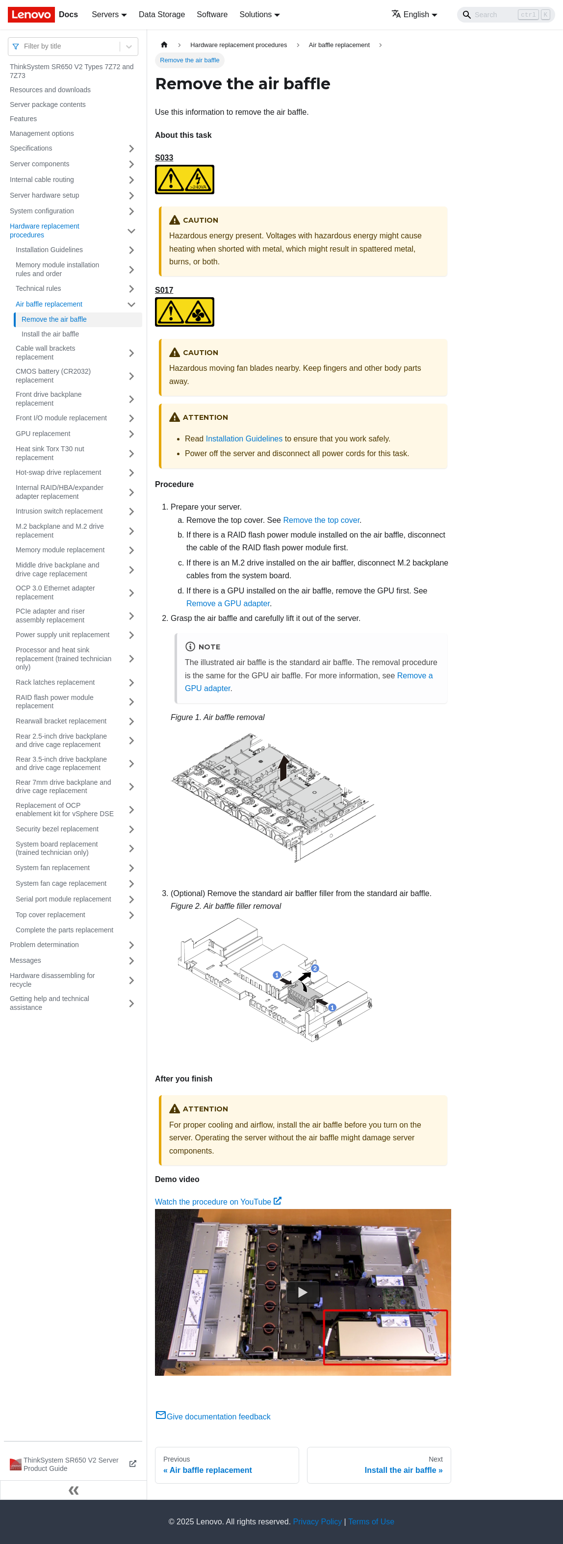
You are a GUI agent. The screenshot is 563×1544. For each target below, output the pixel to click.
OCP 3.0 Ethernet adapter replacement (55, 592)
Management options (42, 133)
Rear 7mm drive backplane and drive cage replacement (63, 786)
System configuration (42, 211)
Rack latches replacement (55, 682)
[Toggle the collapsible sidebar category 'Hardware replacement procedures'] (131, 230)
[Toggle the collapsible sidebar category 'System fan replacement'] (131, 868)
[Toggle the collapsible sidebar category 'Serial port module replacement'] (131, 899)
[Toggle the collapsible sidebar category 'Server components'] (131, 164)
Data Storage (162, 14)
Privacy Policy (317, 1522)
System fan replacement (53, 868)
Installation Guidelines (49, 250)
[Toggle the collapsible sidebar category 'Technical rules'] (131, 289)
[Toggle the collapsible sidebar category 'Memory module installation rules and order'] (131, 269)
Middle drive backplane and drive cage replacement (57, 569)
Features (23, 119)
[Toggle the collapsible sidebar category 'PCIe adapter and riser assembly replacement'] (131, 615)
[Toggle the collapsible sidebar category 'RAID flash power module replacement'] (131, 702)
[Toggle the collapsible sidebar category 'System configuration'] (131, 211)
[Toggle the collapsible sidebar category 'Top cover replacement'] (131, 915)
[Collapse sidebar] (73, 1490)
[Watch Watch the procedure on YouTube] (303, 1292)
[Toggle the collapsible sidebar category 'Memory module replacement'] (131, 550)
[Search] (506, 15)
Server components (39, 164)
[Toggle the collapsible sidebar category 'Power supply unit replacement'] (131, 635)
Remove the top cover (321, 520)
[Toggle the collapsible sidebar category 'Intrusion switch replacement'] (131, 511)
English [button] (410, 14)
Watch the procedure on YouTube (218, 1202)
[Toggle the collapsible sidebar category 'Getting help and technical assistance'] (131, 1003)
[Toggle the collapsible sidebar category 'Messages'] (131, 961)
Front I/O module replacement (61, 418)
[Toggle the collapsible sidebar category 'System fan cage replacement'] (131, 884)
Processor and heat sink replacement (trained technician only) (63, 658)
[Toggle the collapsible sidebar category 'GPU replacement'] (131, 434)
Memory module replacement (60, 550)
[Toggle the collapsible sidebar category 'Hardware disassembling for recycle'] (131, 980)
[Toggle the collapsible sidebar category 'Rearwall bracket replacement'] (131, 721)
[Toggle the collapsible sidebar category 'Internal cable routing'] (131, 180)
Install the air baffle (50, 334)
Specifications (31, 148)
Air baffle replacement (49, 304)
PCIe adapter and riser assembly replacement (50, 615)
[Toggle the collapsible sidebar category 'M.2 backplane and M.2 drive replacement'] (131, 530)
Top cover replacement (50, 915)
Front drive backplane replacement (49, 398)
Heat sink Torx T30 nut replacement (50, 453)
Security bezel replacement (57, 829)
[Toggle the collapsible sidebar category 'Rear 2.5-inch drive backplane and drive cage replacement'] (131, 740)
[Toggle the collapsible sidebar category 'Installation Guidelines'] (131, 250)
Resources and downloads (50, 90)
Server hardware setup (44, 195)
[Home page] (164, 44)
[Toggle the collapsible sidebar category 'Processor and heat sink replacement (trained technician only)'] (131, 659)
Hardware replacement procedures (44, 230)
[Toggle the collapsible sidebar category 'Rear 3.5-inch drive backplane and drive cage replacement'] (131, 763)
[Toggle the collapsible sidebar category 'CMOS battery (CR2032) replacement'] (131, 375)
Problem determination (44, 945)
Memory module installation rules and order (57, 269)
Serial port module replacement (63, 899)
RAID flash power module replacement (55, 702)
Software (212, 14)
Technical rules (38, 288)
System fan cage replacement (61, 883)
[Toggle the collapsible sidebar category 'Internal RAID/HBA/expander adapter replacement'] (131, 492)
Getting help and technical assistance (49, 1003)
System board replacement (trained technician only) (57, 848)
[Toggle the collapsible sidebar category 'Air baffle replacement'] (131, 304)
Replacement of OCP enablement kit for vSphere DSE (65, 809)
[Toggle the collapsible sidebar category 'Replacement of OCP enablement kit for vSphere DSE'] (131, 810)
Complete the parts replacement (64, 930)
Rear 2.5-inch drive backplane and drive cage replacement (61, 740)
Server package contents (48, 104)
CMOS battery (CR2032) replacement (53, 375)
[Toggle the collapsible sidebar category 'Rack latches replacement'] (131, 683)
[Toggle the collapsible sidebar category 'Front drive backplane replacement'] (131, 399)
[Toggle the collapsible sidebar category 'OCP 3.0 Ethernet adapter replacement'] (131, 592)
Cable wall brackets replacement (45, 352)
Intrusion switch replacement (59, 511)
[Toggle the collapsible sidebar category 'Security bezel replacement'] (131, 829)
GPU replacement (43, 433)
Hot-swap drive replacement (58, 472)
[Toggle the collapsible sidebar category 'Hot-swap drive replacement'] (131, 473)
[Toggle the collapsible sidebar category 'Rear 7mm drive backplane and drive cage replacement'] (131, 786)
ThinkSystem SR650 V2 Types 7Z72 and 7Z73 (72, 71)
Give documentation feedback (213, 1417)
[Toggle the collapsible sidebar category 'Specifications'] (131, 148)
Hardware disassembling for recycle (52, 980)
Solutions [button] (255, 14)
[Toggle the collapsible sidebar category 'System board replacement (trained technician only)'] (131, 848)
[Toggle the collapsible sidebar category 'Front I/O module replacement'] (131, 418)
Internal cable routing (42, 179)
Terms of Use (371, 1522)
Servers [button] (105, 14)
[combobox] (25, 46)
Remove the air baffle (54, 319)
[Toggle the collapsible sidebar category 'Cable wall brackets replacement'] (131, 352)
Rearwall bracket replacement (61, 721)
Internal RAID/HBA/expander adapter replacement (59, 492)
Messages (25, 960)
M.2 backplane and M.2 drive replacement (60, 530)
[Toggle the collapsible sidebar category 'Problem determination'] (131, 945)
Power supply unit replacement (62, 635)
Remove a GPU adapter (228, 603)
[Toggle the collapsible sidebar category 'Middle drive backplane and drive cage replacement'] (131, 569)
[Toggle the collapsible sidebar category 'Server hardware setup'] (131, 196)
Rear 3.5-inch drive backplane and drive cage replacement (61, 763)
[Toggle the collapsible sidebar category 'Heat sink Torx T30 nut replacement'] (131, 453)
